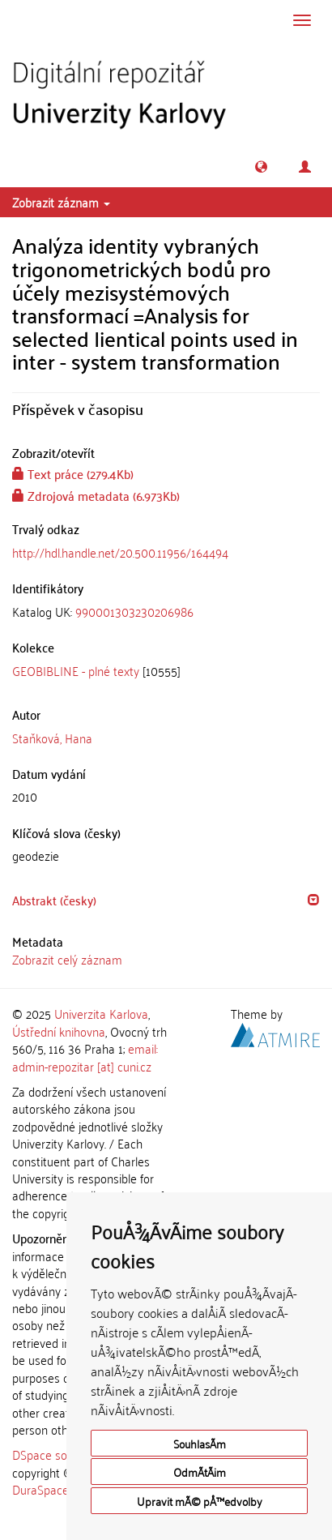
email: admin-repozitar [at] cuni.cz (85, 1056)
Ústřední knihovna (58, 1031)
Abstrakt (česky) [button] (54, 899)
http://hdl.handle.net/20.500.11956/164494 (120, 552)
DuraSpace (40, 1489)
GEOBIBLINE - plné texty (75, 670)
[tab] (166, 611)
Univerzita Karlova (101, 1013)
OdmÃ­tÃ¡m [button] (199, 1471)
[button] (261, 166)
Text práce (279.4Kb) (73, 473)
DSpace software (56, 1454)
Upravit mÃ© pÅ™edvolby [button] (199, 1501)
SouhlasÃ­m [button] (199, 1443)
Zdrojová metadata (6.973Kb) (96, 495)
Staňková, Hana (52, 737)
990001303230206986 (134, 611)
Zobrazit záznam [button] (61, 201)
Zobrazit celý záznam (67, 959)
